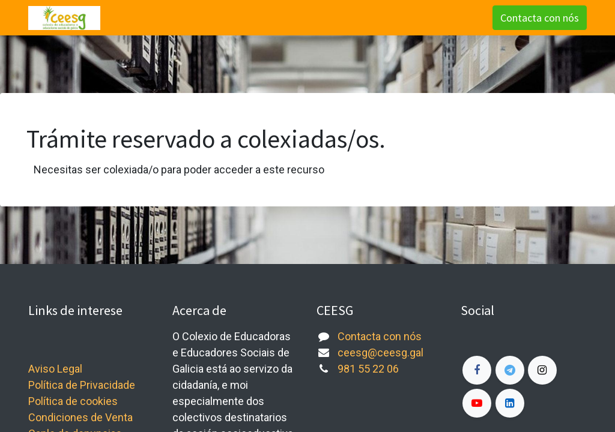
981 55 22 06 (368, 368)
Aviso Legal (55, 368)
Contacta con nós (539, 18)
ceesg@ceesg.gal (380, 352)
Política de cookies (73, 401)
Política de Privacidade (81, 385)
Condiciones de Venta (80, 417)
